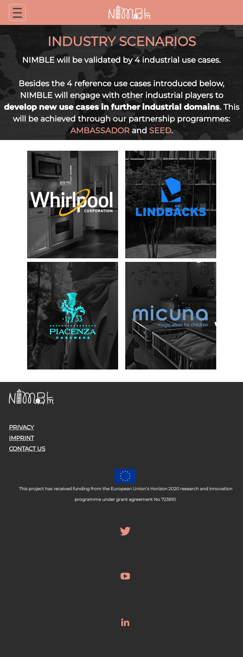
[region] (121, 82)
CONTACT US (27, 448)
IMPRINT (21, 438)
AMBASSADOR (100, 130)
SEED (160, 130)
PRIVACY (21, 427)
